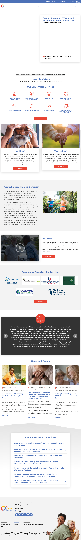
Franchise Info (76, 6)
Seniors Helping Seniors (8, 413)
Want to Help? (60, 151)
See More (40, 118)
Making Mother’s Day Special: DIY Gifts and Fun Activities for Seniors (66, 396)
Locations (60, 6)
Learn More (20, 168)
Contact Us (40, 301)
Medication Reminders (32, 110)
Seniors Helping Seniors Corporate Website (33, 524)
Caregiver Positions (52, 6)
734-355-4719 (62, 1)
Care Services (41, 6)
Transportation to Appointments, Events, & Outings (66, 111)
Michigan (28, 74)
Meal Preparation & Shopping (66, 99)
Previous (6, 336)
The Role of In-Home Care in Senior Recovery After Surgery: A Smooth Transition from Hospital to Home (39, 412)
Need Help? (20, 151)
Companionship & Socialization (15, 99)
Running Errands (49, 110)
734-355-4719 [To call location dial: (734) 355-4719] (48, 58)
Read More (5, 415)
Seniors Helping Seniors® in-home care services (13, 390)
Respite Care (49, 98)
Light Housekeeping (15, 110)
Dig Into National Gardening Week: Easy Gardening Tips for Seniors (13, 396)
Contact (70, 6)
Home (17, 74)
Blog (65, 6)
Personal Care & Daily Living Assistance (32, 99)
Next (75, 336)
